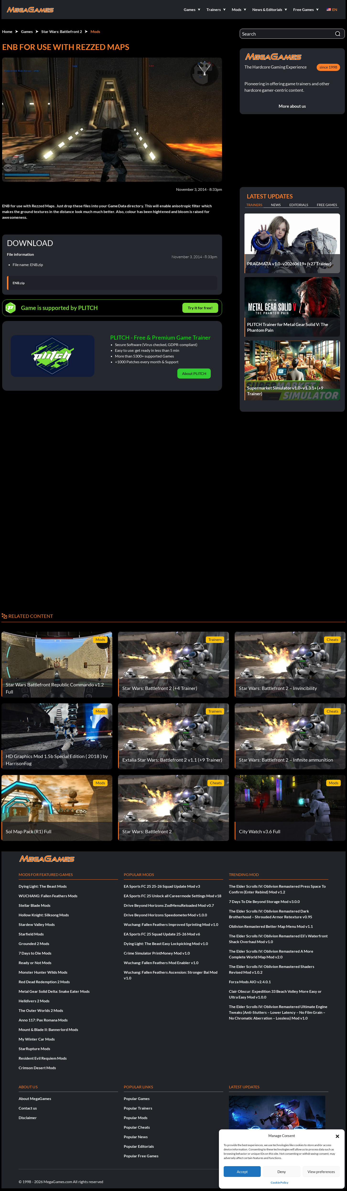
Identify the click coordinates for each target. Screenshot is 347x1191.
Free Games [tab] (327, 205)
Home (7, 31)
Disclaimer (28, 1117)
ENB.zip (19, 283)
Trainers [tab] (254, 205)
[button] (337, 1135)
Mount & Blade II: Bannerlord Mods (48, 1029)
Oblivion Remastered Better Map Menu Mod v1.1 (271, 926)
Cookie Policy (279, 1182)
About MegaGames (35, 1098)
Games (27, 31)
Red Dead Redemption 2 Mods (44, 981)
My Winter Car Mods (37, 1039)
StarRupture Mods (34, 1048)
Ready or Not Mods (35, 962)
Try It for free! (200, 307)
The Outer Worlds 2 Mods (41, 1010)
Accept (242, 1172)
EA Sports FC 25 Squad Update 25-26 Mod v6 (162, 934)
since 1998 (328, 67)
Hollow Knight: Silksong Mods (44, 915)
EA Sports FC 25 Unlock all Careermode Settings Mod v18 (172, 895)
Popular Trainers (138, 1108)
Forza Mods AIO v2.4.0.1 (250, 981)
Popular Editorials (139, 1146)
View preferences (321, 1172)
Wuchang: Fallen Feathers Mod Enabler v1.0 (161, 962)
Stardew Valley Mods (37, 924)
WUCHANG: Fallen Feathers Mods (48, 895)
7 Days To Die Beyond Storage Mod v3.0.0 (264, 901)
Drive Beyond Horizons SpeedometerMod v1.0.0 (165, 915)
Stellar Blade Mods (34, 905)
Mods (95, 31)
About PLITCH (194, 373)
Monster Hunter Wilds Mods (43, 972)
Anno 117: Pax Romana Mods (43, 1020)
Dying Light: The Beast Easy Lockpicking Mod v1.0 (166, 943)
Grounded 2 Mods (34, 943)
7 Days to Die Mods (35, 953)
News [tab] (276, 205)
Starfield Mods (31, 934)
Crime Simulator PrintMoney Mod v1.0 (157, 953)
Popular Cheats (137, 1127)
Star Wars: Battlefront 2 (61, 31)
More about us (292, 106)
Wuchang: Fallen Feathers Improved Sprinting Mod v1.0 (171, 924)
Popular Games (137, 1098)
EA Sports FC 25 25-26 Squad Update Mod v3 (162, 886)
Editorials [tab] (298, 205)
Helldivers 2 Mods (34, 1001)
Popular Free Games (141, 1156)
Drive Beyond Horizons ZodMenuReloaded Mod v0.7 (169, 905)
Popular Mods (135, 1117)
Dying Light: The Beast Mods (43, 886)
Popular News (136, 1136)
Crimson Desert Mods (37, 1067)
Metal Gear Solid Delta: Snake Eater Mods (54, 991)
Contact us (28, 1108)
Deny (281, 1172)
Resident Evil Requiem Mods (43, 1058)
